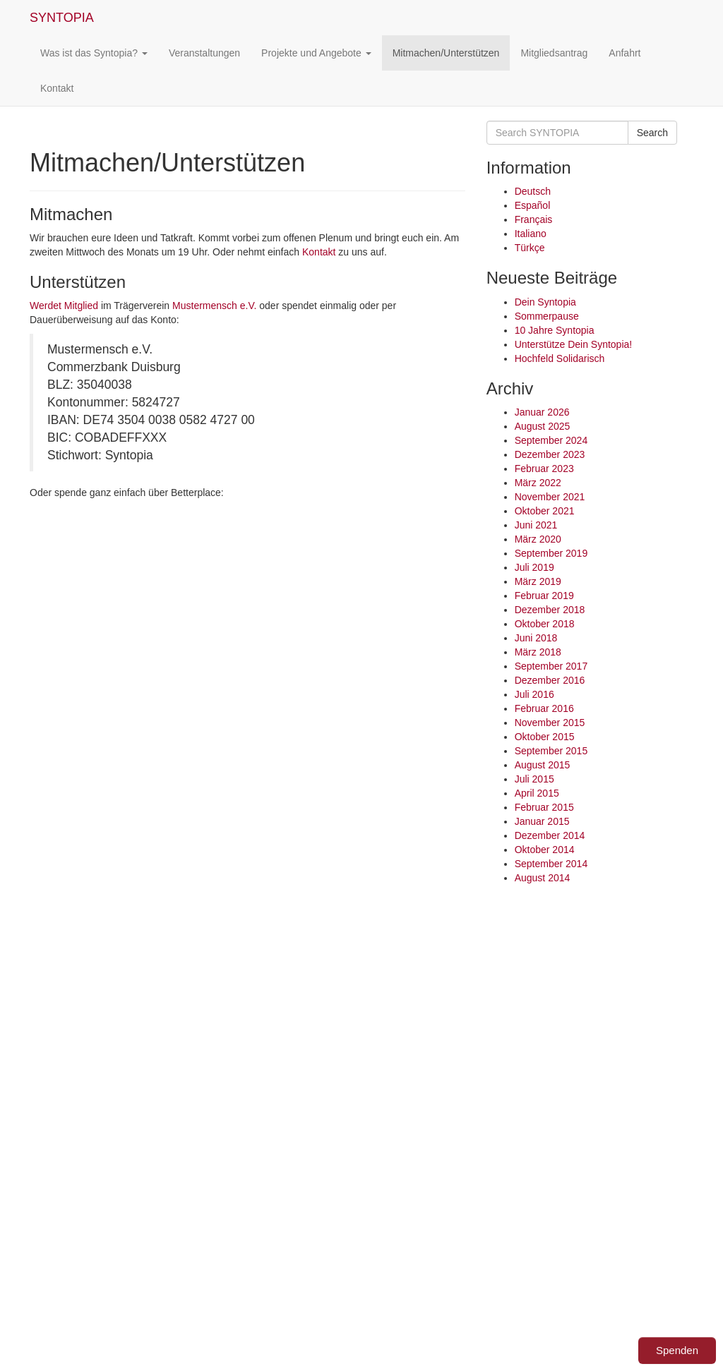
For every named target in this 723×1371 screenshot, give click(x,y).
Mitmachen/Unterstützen (446, 53)
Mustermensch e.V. (214, 305)
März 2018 (538, 652)
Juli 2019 (534, 567)
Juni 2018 (536, 638)
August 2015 (542, 765)
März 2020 (538, 539)
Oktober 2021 (545, 511)
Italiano (530, 233)
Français (534, 219)
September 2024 (551, 440)
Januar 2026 (542, 412)
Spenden (677, 1350)
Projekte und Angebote (316, 53)
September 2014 (551, 863)
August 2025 (542, 426)
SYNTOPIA (62, 18)
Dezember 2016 (550, 680)
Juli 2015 (534, 779)
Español (533, 205)
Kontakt (56, 88)
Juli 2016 (534, 694)
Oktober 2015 (545, 736)
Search (652, 132)
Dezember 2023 (550, 454)
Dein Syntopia (545, 302)
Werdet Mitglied (64, 305)
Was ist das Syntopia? (94, 53)
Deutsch (533, 191)
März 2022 (538, 482)
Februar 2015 (544, 807)
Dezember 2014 (550, 835)
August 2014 (542, 877)
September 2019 (551, 553)
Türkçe (530, 247)
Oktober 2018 (545, 623)
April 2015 (537, 793)
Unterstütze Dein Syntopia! (574, 344)
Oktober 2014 (545, 849)
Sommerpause (547, 316)
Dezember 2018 (550, 609)
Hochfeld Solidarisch (560, 358)
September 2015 (551, 750)
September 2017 (551, 666)
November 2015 (550, 722)
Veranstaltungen (204, 53)
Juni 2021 (536, 525)
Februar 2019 (544, 595)
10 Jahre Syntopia (554, 330)
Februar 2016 (544, 708)
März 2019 (538, 581)
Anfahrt (624, 53)
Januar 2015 (542, 821)
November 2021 (550, 496)
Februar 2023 (544, 468)
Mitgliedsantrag (553, 53)
